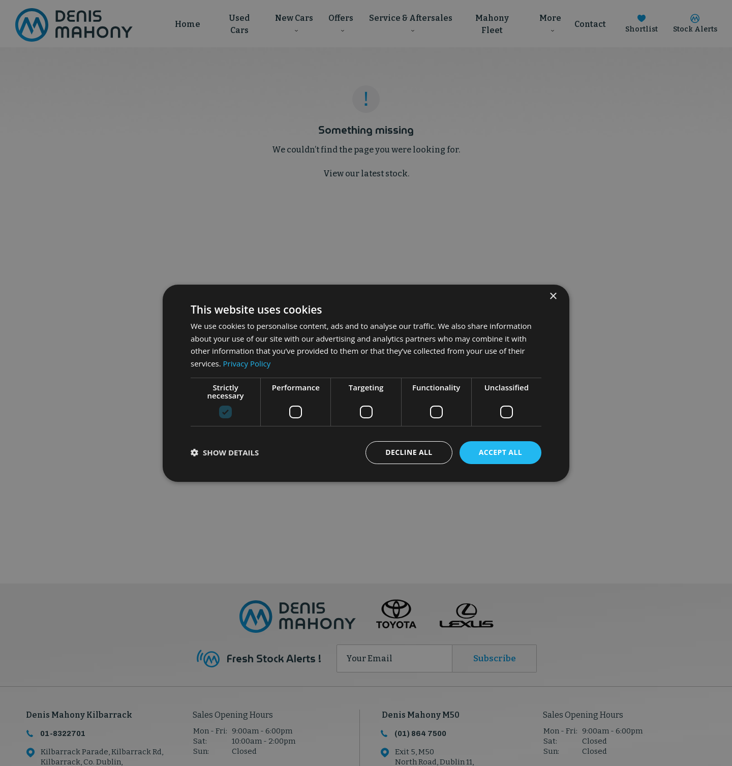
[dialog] (366, 382)
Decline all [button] (408, 452)
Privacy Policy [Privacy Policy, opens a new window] (247, 363)
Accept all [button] (500, 452)
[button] (225, 452)
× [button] (553, 296)
